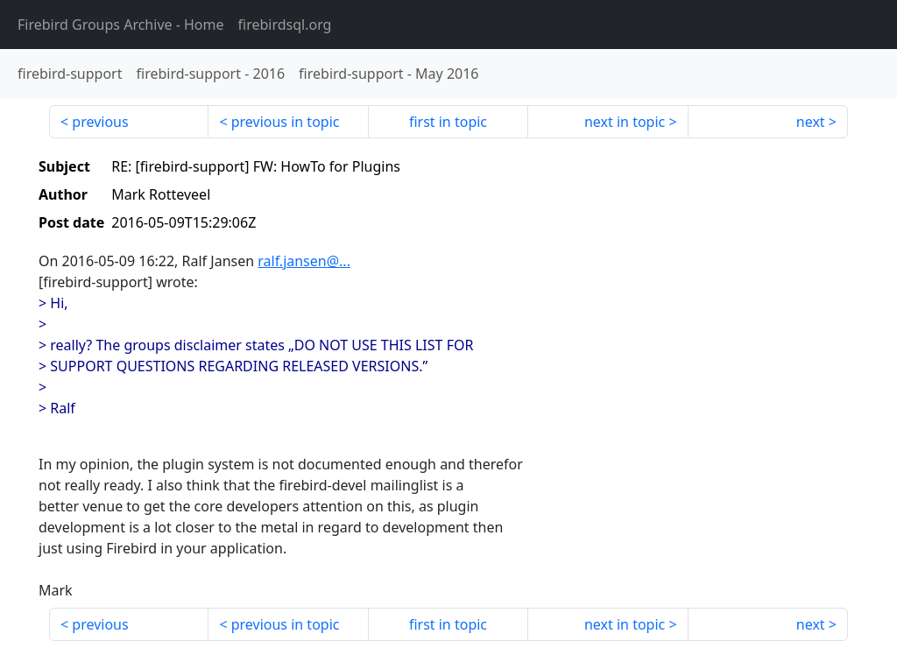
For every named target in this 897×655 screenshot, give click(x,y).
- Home (121, 24)
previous (100, 121)
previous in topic (285, 121)
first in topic (448, 121)
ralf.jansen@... (304, 261)
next (810, 121)
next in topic (624, 121)
